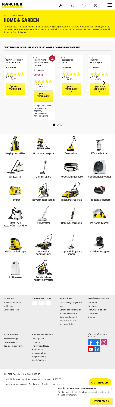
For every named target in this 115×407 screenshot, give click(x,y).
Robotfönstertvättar (99, 177)
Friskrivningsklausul (41, 346)
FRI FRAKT (9, 374)
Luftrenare (15, 277)
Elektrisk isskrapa (15, 251)
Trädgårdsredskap (71, 200)
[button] (54, 125)
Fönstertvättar (99, 153)
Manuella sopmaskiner (43, 253)
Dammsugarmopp (71, 223)
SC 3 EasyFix (96, 63)
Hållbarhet (92, 303)
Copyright (36, 342)
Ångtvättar (15, 177)
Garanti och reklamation (70, 310)
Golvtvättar (43, 223)
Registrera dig (101, 401)
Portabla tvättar (99, 223)
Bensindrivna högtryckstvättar (43, 278)
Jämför (13, 79)
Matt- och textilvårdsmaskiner (15, 226)
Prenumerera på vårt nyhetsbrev (97, 311)
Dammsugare (43, 177)
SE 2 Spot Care (13, 63)
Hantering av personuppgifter (39, 351)
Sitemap (91, 317)
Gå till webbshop (11, 310)
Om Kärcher (93, 306)
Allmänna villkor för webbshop (13, 304)
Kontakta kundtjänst (69, 313)
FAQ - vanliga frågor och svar (71, 304)
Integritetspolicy (39, 357)
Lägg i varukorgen (15, 89)
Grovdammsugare (43, 153)
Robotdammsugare (71, 177)
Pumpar (15, 200)
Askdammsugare (99, 251)
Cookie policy (38, 339)
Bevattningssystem (43, 200)
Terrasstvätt (71, 153)
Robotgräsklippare (100, 200)
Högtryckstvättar (15, 153)
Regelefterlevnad (39, 360)
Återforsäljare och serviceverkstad (68, 322)
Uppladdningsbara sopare (71, 253)
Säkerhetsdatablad (68, 317)
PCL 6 (64, 63)
